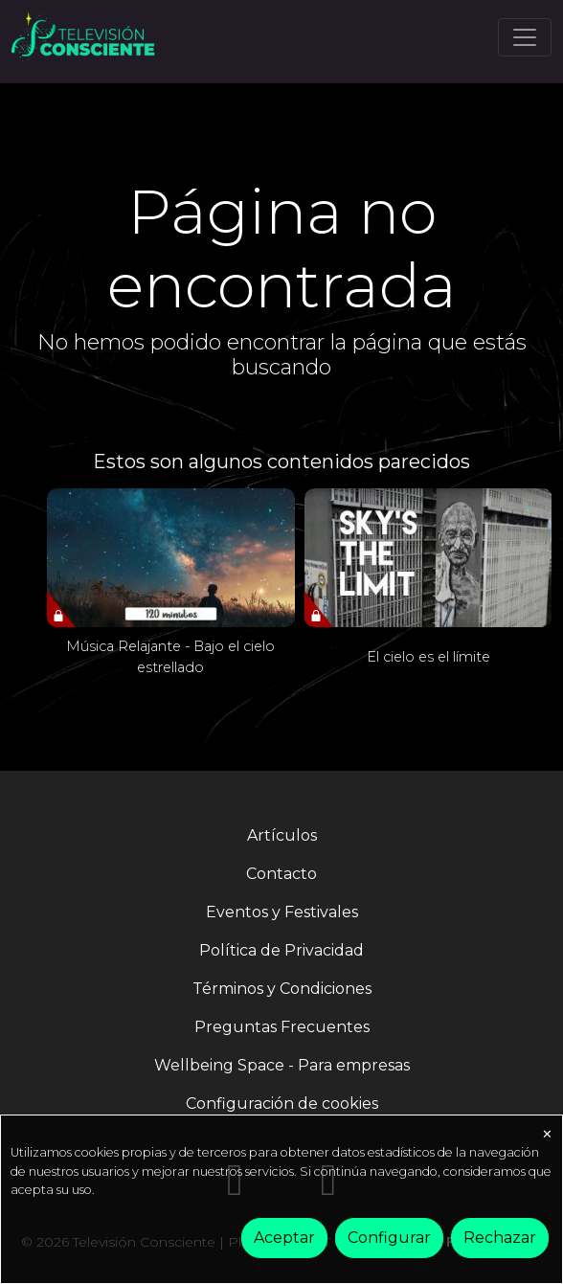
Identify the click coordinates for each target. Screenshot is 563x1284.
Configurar (389, 1237)
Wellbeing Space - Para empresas (282, 1065)
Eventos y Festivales (282, 912)
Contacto (281, 874)
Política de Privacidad (281, 950)
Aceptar (284, 1237)
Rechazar (499, 1237)
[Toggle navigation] (525, 37)
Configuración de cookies (282, 1103)
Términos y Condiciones (282, 989)
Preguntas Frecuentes (282, 1027)
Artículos (282, 835)
